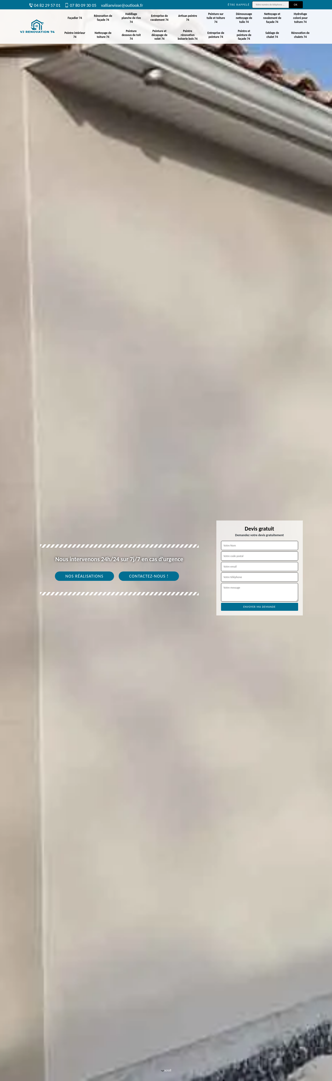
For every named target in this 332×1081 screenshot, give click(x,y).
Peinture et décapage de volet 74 (159, 35)
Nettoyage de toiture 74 (103, 35)
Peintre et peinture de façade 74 (244, 35)
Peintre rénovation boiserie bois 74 (188, 35)
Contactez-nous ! (149, 576)
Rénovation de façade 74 (103, 18)
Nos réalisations (84, 576)
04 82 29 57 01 (45, 5)
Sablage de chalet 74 (272, 35)
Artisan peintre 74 (187, 18)
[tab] (166, 540)
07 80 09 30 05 (80, 5)
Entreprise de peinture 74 (215, 35)
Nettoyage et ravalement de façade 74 (272, 18)
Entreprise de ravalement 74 (159, 18)
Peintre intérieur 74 (74, 35)
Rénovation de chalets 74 (300, 35)
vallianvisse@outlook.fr (122, 5)
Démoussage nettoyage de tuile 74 (244, 18)
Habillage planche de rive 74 (131, 18)
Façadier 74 (75, 18)
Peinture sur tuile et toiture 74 (216, 18)
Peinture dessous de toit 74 (131, 35)
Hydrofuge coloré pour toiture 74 (300, 18)
